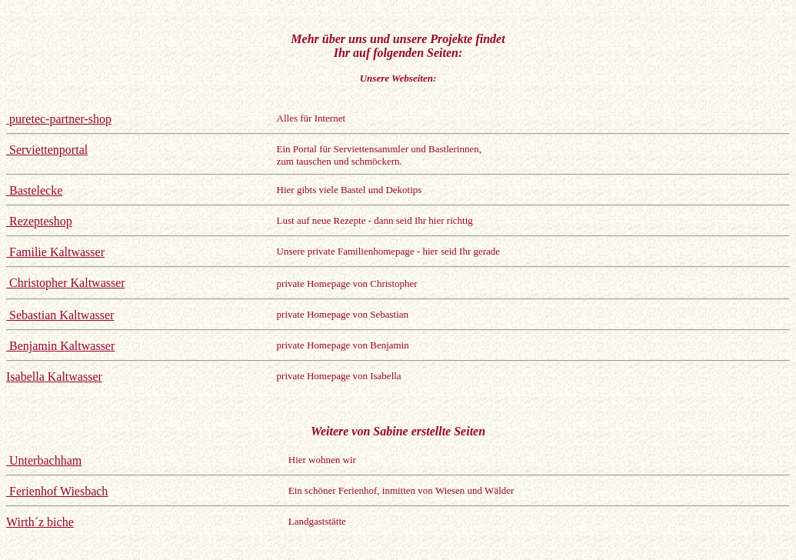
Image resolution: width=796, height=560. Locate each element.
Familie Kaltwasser (55, 251)
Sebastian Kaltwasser (60, 315)
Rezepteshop (39, 221)
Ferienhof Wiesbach (57, 491)
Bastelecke (34, 190)
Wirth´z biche (40, 521)
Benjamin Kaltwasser (60, 345)
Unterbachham (44, 460)
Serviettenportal (47, 149)
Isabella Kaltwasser (54, 376)
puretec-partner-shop (59, 118)
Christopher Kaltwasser (65, 282)
